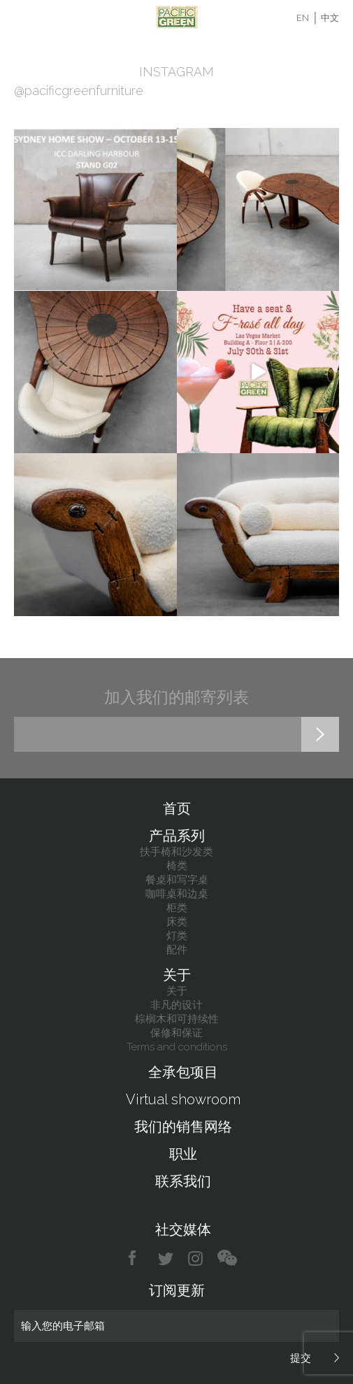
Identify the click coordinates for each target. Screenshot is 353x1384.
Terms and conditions (177, 1047)
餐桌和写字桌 (176, 879)
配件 (176, 949)
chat (227, 1258)
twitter (166, 1258)
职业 (183, 1154)
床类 (176, 921)
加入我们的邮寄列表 (176, 696)
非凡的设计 (176, 1005)
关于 (177, 974)
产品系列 (177, 835)
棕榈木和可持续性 (177, 1019)
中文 (330, 18)
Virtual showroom (183, 1099)
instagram (196, 1258)
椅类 (176, 865)
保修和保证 (176, 1033)
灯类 (176, 935)
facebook (137, 1258)
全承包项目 (183, 1072)
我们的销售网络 (183, 1126)
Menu (23, 17)
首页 (177, 808)
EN (302, 18)
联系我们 (183, 1181)
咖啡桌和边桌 (176, 893)
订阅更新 (177, 1290)
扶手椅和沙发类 (176, 852)
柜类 (176, 907)
